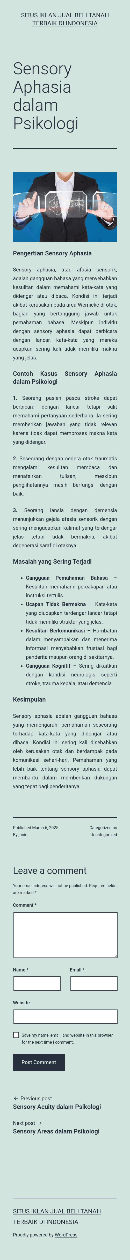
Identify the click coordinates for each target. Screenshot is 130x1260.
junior (24, 834)
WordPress (66, 1234)
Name (20, 969)
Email (77, 969)
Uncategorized (103, 834)
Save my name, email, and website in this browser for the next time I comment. (67, 1039)
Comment (25, 905)
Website (21, 1002)
